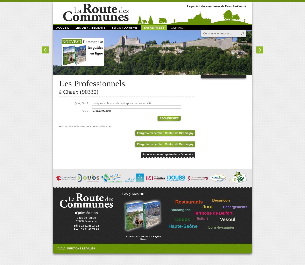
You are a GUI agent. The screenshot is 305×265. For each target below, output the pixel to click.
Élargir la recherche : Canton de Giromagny (165, 133)
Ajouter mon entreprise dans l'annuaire (168, 154)
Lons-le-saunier (221, 227)
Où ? (85, 110)
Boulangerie (180, 210)
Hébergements (235, 207)
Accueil (62, 27)
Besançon (221, 200)
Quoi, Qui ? (81, 103)
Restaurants (189, 201)
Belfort (202, 219)
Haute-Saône (183, 226)
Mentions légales (81, 248)
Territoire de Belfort (213, 213)
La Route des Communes (96, 12)
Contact (178, 27)
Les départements (90, 27)
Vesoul (227, 219)
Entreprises (154, 27)
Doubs (182, 219)
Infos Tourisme (124, 27)
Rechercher (169, 118)
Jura (207, 206)
